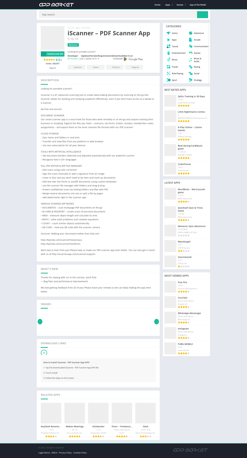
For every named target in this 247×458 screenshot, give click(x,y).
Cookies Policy (80, 453)
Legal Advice (44, 453)
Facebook (75, 68)
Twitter (94, 68)
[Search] (123, 15)
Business (86, 29)
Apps (167, 4)
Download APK (52, 55)
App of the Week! (198, 4)
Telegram (133, 68)
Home (157, 4)
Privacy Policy (65, 453)
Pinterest (114, 68)
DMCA (54, 453)
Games (180, 4)
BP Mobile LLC (74, 60)
